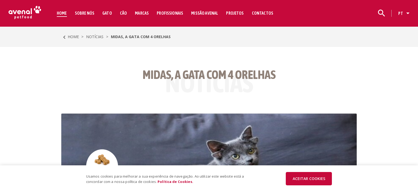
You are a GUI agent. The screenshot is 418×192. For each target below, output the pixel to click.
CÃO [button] (123, 13)
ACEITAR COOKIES (309, 178)
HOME (62, 13)
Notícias (94, 36)
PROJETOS (235, 13)
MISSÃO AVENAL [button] (204, 13)
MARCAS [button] (142, 13)
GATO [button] (107, 13)
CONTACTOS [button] (262, 13)
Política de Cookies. (175, 181)
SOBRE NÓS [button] (84, 13)
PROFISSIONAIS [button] (170, 13)
